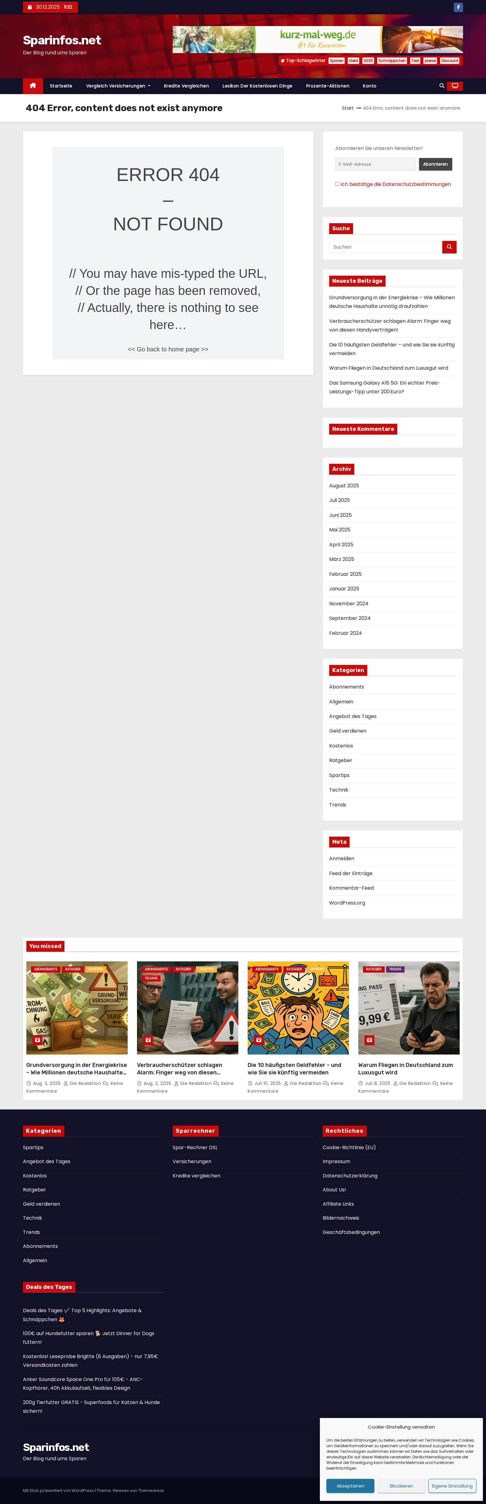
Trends (337, 804)
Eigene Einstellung (452, 1486)
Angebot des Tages (353, 716)
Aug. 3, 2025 (47, 1083)
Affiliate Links (338, 1204)
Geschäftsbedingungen (351, 1232)
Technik (338, 789)
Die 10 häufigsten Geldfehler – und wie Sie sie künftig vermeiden (294, 1069)
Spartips (339, 775)
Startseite (61, 86)
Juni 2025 (340, 515)
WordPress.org (347, 902)
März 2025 (341, 559)
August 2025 (344, 485)
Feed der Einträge (351, 873)
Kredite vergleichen (186, 86)
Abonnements (346, 686)
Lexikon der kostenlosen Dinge (258, 86)
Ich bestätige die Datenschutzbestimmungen (396, 184)
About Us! (334, 1189)
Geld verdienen (347, 730)
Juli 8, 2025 (378, 1083)
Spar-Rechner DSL (195, 1147)
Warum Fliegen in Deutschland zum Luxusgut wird (388, 368)
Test (415, 60)
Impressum (336, 1161)
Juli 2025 (339, 500)
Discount (449, 60)
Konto (370, 86)
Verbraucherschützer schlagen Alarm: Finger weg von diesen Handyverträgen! (179, 1072)
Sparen (336, 60)
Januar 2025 (344, 588)
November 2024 (349, 603)
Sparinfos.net (62, 40)
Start (348, 108)
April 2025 (341, 544)
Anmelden (341, 858)
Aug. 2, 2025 (158, 1083)
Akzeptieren (350, 1486)
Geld (353, 60)
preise (430, 60)
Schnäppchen (392, 60)
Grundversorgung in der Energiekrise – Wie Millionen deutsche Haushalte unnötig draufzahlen (76, 1072)
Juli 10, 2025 (268, 1083)
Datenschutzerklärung (350, 1175)
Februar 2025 (345, 574)
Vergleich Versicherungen (118, 86)
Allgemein (341, 701)
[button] (442, 85)
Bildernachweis (341, 1218)
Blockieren (401, 1486)
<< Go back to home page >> (168, 349)
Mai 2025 (340, 529)
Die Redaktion (83, 1083)
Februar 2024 (345, 633)
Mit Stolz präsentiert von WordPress (59, 1490)
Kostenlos (341, 745)
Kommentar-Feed (351, 888)
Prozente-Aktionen (328, 86)
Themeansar (151, 1490)
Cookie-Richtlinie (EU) (349, 1147)
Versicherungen (192, 1161)
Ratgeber (340, 760)
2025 (368, 60)
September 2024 (350, 618)
